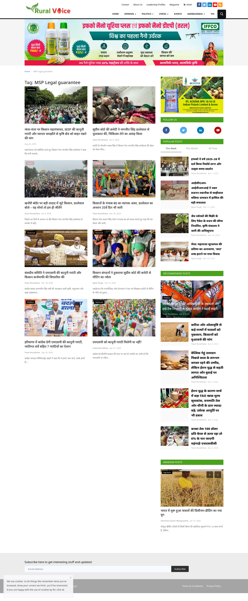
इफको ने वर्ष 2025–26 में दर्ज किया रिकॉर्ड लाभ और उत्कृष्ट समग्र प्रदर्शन (206, 164)
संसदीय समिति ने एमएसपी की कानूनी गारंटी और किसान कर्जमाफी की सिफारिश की (55, 270)
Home (115, 13)
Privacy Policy (213, 585)
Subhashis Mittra (100, 342)
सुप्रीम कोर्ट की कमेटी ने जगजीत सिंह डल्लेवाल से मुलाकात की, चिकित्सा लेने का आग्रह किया (119, 131)
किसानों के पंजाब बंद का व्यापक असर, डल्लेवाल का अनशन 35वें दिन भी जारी (121, 200)
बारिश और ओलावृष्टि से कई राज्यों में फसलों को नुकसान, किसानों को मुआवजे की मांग (206, 332)
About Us (137, 4)
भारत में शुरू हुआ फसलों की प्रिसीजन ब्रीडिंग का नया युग (192, 510)
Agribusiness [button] (196, 13)
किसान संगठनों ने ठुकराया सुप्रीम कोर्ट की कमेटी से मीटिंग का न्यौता (124, 270)
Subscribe (180, 568)
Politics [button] (147, 13)
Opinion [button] (130, 13)
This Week (171, 148)
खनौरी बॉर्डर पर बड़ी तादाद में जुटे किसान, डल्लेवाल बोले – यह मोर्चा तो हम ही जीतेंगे (55, 200)
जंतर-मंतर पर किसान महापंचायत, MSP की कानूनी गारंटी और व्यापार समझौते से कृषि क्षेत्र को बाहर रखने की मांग (56, 131)
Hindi (188, 4)
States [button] (163, 13)
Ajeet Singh (98, 277)
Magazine (174, 4)
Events (178, 13)
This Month (192, 148)
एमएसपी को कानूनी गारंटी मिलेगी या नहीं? (116, 337)
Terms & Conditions (192, 585)
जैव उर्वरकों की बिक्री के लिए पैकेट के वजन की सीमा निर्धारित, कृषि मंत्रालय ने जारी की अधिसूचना (207, 223)
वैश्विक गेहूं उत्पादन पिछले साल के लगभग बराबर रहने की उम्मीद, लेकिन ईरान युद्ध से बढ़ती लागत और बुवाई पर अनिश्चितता (207, 365)
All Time (213, 148)
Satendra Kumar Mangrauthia (175, 516)
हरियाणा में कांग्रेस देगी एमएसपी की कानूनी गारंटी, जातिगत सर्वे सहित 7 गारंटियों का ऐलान (52, 339)
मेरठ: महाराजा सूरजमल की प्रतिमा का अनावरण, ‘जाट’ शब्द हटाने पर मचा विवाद (206, 249)
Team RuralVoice (100, 139)
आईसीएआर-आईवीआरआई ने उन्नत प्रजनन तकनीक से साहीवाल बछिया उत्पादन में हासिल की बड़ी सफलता (207, 192)
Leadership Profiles (155, 4)
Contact (125, 4)
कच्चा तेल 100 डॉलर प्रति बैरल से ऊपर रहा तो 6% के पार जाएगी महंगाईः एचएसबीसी (206, 436)
